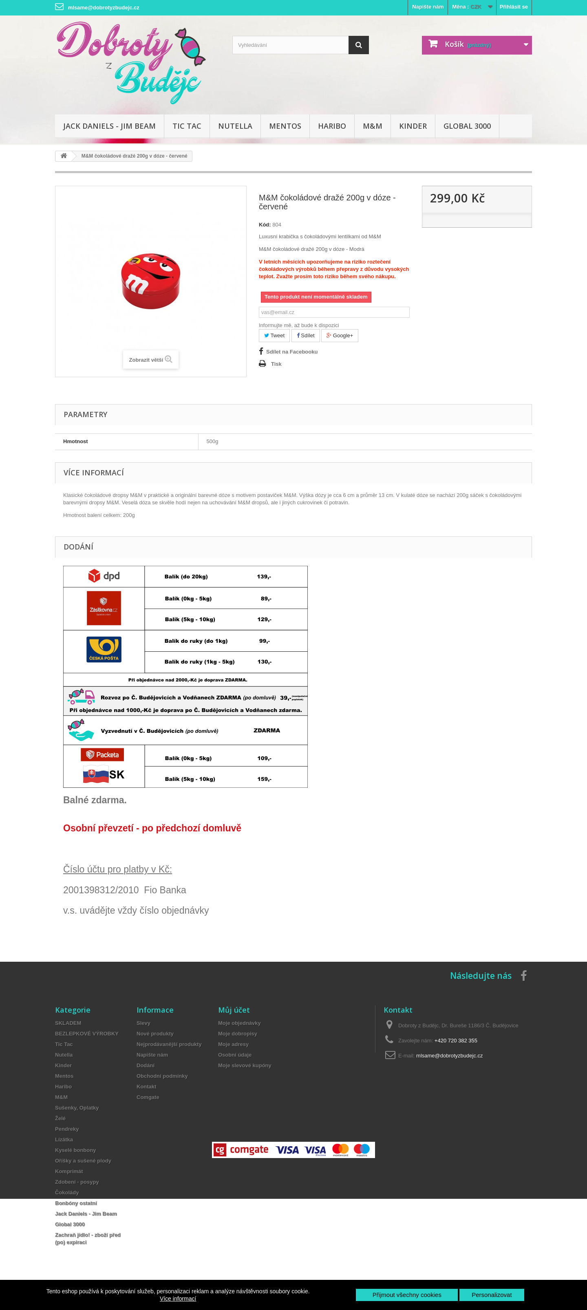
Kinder (413, 126)
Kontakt (146, 1087)
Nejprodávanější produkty (169, 1044)
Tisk (276, 364)
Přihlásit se (514, 7)
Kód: (265, 225)
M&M (372, 126)
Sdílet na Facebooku (292, 352)
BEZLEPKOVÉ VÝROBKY (87, 1034)
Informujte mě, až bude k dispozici (299, 325)
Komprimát (69, 1171)
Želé (60, 1118)
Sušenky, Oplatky (77, 1108)
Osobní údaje (235, 1055)
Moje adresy (233, 1044)
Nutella (235, 126)
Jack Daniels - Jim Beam (109, 126)
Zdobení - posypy (77, 1182)
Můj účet (234, 1010)
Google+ (340, 335)
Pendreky (67, 1129)
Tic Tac (186, 126)
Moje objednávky (239, 1023)
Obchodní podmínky (162, 1076)
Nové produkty (155, 1034)
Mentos (285, 126)
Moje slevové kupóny (244, 1065)
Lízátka (64, 1139)
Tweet (274, 335)
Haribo (332, 126)
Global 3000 (467, 126)
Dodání (145, 1065)
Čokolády (67, 1192)
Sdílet (306, 335)
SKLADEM (68, 1023)
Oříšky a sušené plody (83, 1161)
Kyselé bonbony (75, 1150)
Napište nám (428, 7)
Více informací (178, 1298)
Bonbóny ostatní (76, 1203)
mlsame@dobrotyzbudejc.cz (449, 1056)
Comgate (148, 1097)
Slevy (143, 1023)
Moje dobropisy (237, 1034)
